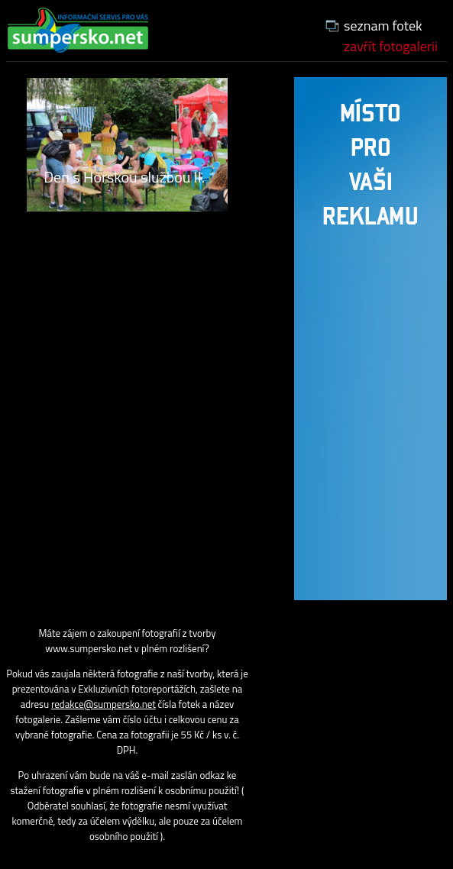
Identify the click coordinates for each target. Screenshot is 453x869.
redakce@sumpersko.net (103, 704)
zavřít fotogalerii (391, 46)
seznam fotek (383, 25)
